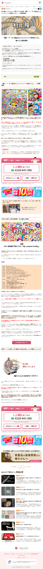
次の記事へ (29, 466)
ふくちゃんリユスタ (21, 555)
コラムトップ (21, 466)
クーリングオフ (27, 553)
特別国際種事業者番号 (35, 553)
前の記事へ (14, 466)
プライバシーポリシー (19, 553)
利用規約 (13, 553)
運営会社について (7, 553)
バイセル (23, 557)
